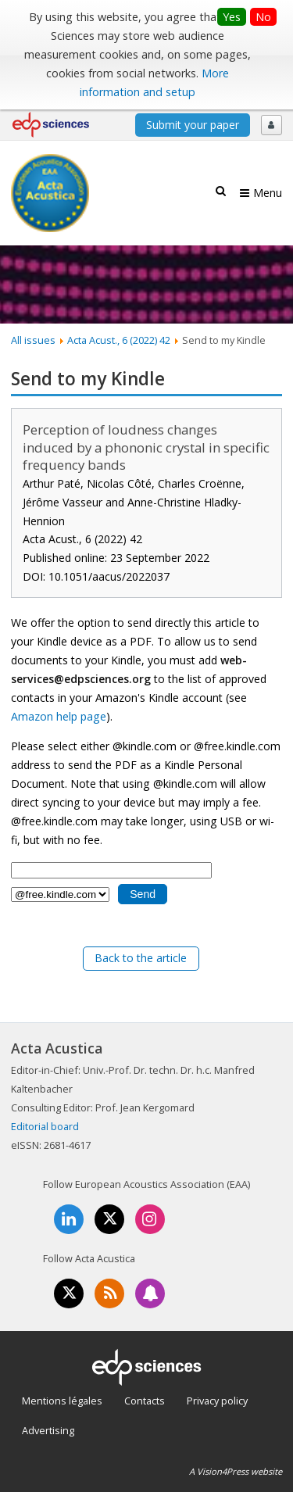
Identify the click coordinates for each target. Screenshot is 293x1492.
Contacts (144, 1401)
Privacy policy (217, 1401)
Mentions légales (62, 1401)
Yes (232, 16)
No (263, 16)
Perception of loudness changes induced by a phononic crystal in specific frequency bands (146, 447)
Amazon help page (58, 716)
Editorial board (45, 1126)
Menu (267, 192)
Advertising (48, 1430)
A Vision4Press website (235, 1471)
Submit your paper (192, 124)
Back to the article (141, 957)
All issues (33, 340)
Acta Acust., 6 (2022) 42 (118, 340)
